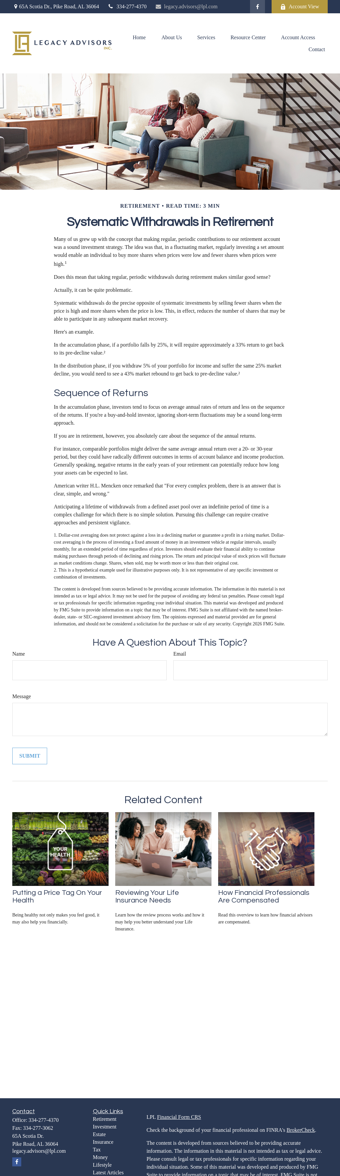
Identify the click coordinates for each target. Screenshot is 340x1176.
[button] (139, 37)
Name (18, 654)
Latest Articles (108, 1172)
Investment (105, 1126)
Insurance (103, 1142)
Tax (97, 1149)
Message (21, 696)
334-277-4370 (126, 6)
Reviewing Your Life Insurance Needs (147, 896)
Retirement (105, 1119)
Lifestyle (102, 1165)
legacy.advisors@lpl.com (186, 6)
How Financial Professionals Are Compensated (263, 896)
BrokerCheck (301, 1130)
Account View (299, 7)
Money (100, 1157)
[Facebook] (257, 6)
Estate (99, 1134)
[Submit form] (29, 756)
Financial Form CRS (179, 1117)
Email (179, 654)
